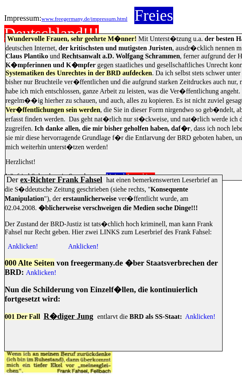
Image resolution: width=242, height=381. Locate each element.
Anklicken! (23, 246)
